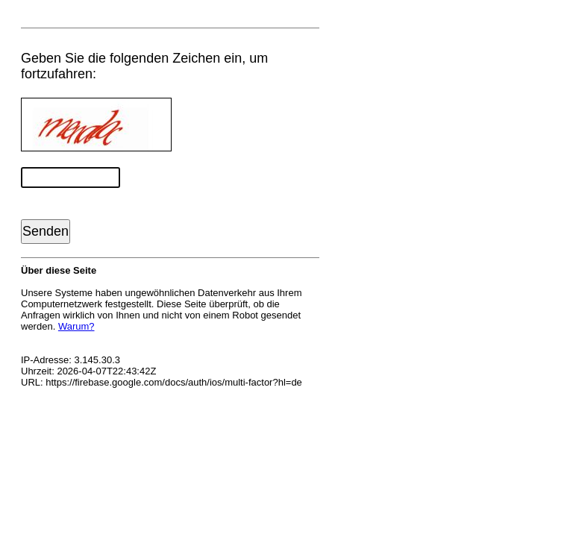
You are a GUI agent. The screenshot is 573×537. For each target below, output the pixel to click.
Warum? (76, 326)
